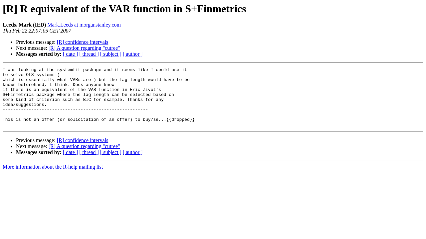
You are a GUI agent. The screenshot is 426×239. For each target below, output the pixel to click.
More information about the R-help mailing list (53, 179)
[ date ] (70, 54)
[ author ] (133, 54)
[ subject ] (110, 54)
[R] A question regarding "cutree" (84, 48)
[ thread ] (89, 54)
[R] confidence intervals (82, 42)
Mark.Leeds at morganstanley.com (84, 25)
